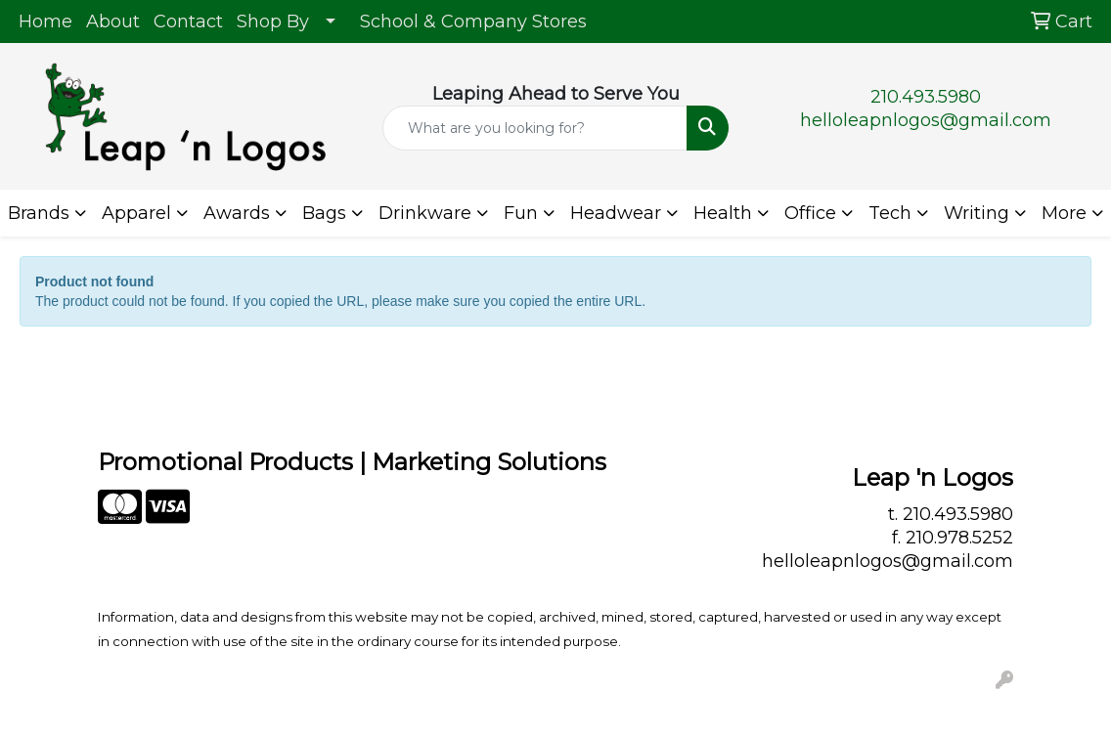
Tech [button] (889, 213)
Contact (188, 21)
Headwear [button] (615, 213)
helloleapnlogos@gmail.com (925, 120)
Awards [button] (236, 213)
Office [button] (810, 213)
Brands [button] (38, 213)
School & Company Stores (473, 21)
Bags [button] (324, 213)
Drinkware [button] (424, 213)
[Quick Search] (535, 128)
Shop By (273, 21)
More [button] (1064, 213)
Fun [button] (521, 213)
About (113, 21)
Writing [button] (976, 213)
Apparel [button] (136, 213)
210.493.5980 (925, 97)
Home (45, 21)
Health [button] (722, 213)
